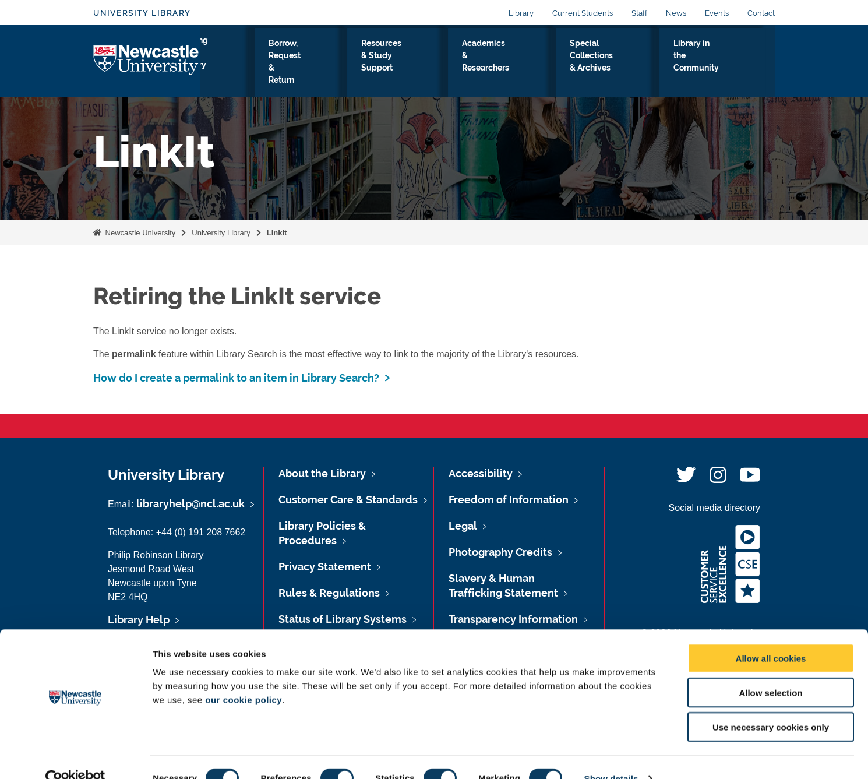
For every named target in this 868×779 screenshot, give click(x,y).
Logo (146, 61)
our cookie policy (243, 677)
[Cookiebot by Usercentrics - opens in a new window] (75, 756)
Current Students (582, 13)
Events (717, 13)
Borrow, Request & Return (319, 63)
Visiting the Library (236, 63)
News (676, 13)
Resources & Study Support (417, 63)
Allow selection (770, 670)
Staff (639, 13)
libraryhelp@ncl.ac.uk (190, 504)
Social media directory (714, 508)
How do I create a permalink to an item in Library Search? (236, 378)
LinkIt (277, 232)
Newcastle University (139, 232)
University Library (141, 13)
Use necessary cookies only (770, 705)
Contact (761, 13)
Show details (611, 756)
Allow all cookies (771, 636)
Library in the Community (719, 63)
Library (521, 13)
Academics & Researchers (515, 63)
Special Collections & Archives (617, 63)
